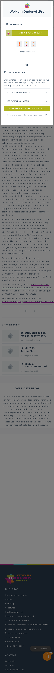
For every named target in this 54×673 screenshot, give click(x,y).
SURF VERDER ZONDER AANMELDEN (27, 108)
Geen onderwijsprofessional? (35, 115)
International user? (14, 115)
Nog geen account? (27, 52)
